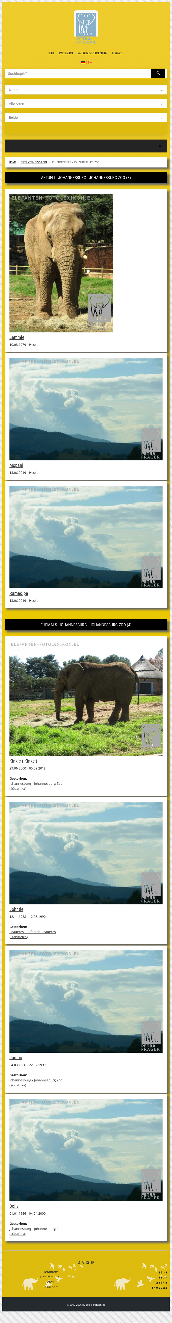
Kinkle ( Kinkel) (23, 761)
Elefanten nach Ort (34, 162)
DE (86, 62)
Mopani (16, 465)
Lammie (16, 337)
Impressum (66, 53)
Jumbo (15, 1057)
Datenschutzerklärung (92, 53)
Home (51, 53)
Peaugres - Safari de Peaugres (32, 932)
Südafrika (17, 788)
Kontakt (117, 53)
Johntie (16, 909)
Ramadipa (18, 593)
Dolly (13, 1206)
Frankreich (18, 937)
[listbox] (86, 89)
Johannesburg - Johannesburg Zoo (35, 783)
